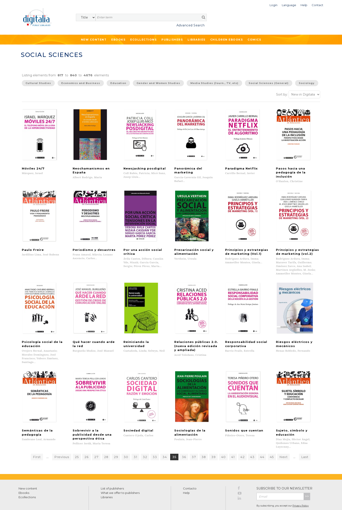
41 (233, 442)
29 (116, 442)
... (47, 442)
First (37, 442)
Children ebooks (226, 39)
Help (186, 477)
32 (145, 442)
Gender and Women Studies (158, 83)
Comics (254, 39)
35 (174, 442)
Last (304, 442)
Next (283, 442)
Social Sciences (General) (269, 83)
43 (252, 442)
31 (135, 442)
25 (77, 442)
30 (126, 442)
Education (118, 83)
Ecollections (143, 39)
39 (213, 442)
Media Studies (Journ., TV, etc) (214, 83)
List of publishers (112, 473)
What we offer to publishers (120, 477)
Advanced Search (190, 25)
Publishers (172, 39)
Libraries (196, 39)
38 (204, 442)
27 (96, 442)
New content (28, 473)
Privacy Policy (300, 490)
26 (86, 442)
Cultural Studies (38, 83)
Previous (61, 442)
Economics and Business (80, 83)
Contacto (190, 473)
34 (164, 442)
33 (155, 442)
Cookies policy (75, 501)
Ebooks (118, 39)
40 (223, 442)
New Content (94, 39)
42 (242, 442)
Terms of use (26, 501)
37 (194, 442)
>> (307, 481)
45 (272, 442)
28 (106, 442)
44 (262, 442)
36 (184, 442)
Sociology (307, 83)
